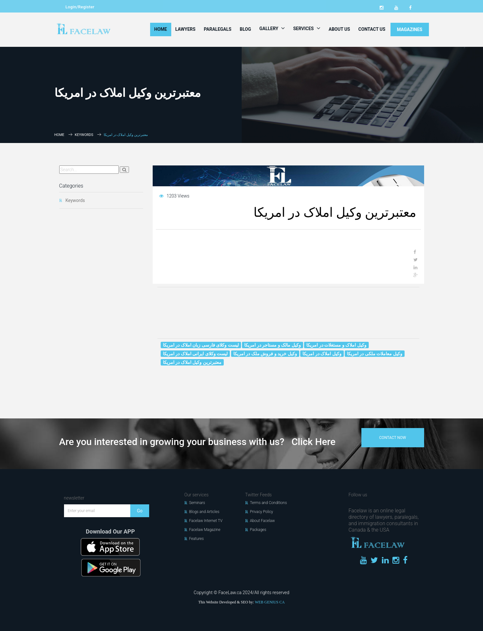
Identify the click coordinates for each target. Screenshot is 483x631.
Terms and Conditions (268, 503)
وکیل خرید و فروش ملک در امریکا (265, 353)
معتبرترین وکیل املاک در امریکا (192, 362)
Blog (245, 29)
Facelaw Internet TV (205, 520)
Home (160, 29)
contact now (392, 437)
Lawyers (185, 29)
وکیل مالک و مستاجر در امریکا (272, 345)
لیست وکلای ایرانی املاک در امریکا (195, 353)
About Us (339, 29)
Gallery (272, 28)
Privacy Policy (261, 511)
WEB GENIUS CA (270, 602)
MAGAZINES (410, 29)
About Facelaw (262, 520)
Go (140, 510)
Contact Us (371, 29)
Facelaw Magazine (205, 529)
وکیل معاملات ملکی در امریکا (374, 353)
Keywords (84, 135)
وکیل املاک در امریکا (321, 353)
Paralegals (217, 29)
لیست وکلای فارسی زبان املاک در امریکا (201, 345)
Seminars (197, 503)
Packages (258, 529)
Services (306, 28)
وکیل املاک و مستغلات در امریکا (336, 345)
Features (196, 538)
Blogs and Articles (204, 511)
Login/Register (80, 6)
